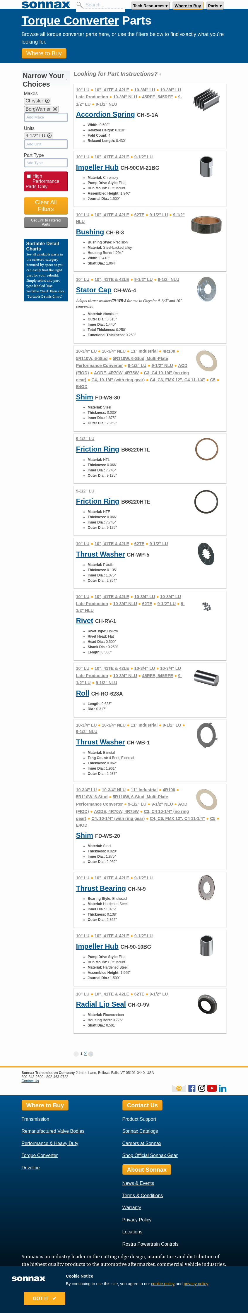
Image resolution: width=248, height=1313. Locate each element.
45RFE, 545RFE (157, 97)
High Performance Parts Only (42, 181)
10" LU (82, 89)
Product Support (139, 1119)
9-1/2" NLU (106, 104)
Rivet (84, 620)
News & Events (138, 1183)
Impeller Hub (97, 167)
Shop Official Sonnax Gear (150, 1155)
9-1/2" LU (143, 157)
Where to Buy (188, 6)
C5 (212, 379)
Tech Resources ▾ (150, 6)
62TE (139, 214)
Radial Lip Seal (101, 1004)
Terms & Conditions (142, 1195)
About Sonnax (147, 1169)
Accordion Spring (105, 114)
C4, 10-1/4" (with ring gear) (118, 379)
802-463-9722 (57, 1077)
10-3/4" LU (144, 89)
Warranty (131, 1207)
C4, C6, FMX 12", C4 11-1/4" (177, 379)
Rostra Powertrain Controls (150, 1244)
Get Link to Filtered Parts (46, 222)
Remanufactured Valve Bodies (53, 1131)
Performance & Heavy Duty (50, 1143)
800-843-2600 (33, 1077)
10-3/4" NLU (125, 97)
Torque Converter (70, 20)
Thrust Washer (100, 554)
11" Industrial (144, 351)
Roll (82, 693)
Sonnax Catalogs (140, 1131)
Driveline (31, 1167)
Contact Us (30, 1081)
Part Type (34, 155)
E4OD (81, 386)
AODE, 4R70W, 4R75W (116, 372)
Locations (132, 1231)
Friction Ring (97, 449)
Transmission (35, 1119)
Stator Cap (93, 290)
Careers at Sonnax (141, 1143)
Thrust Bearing (101, 888)
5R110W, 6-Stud (91, 358)
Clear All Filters (46, 205)
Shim (84, 397)
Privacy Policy (137, 1219)
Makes (31, 93)
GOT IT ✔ (45, 1299)
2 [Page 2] (85, 1053)
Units (29, 128)
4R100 (169, 351)
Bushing (90, 232)
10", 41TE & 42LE (112, 89)
